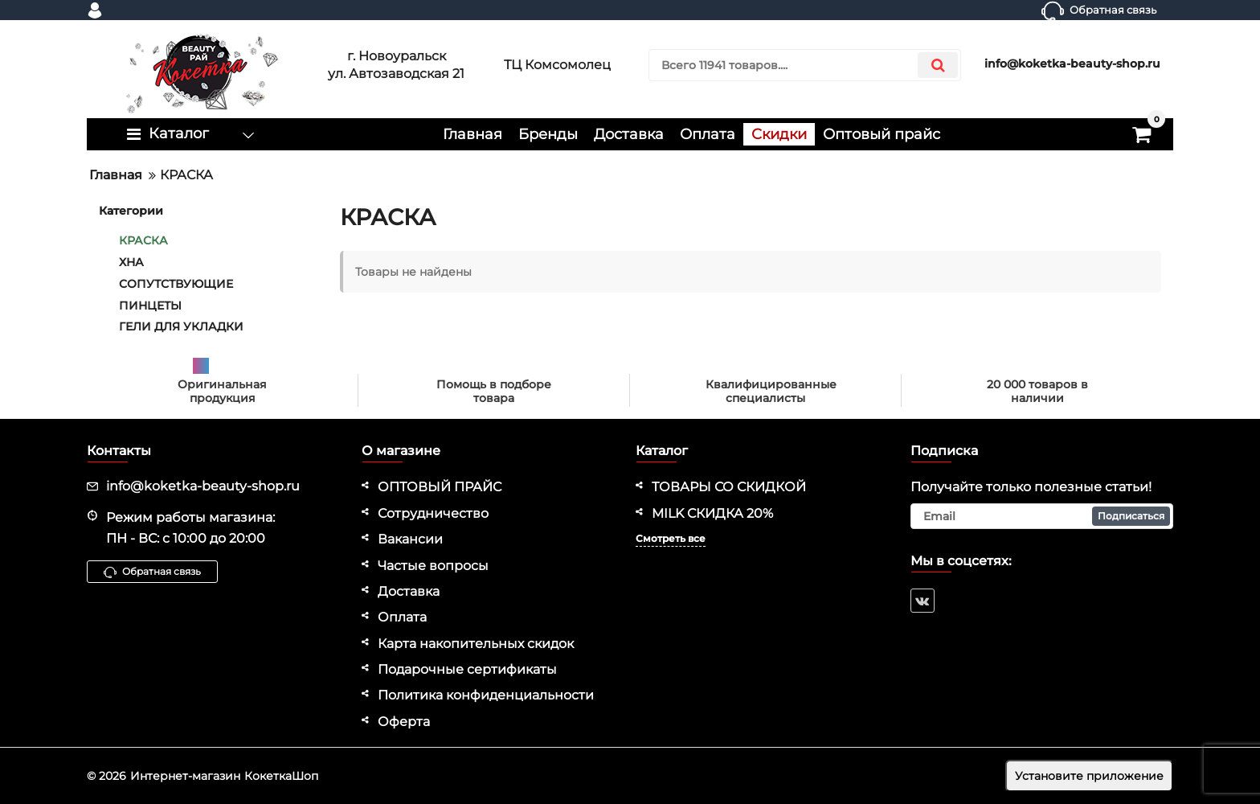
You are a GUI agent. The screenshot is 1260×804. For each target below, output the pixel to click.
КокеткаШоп (281, 776)
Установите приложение (1089, 776)
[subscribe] (1042, 516)
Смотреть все (671, 538)
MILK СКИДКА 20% (712, 513)
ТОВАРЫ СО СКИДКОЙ (729, 486)
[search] (804, 65)
